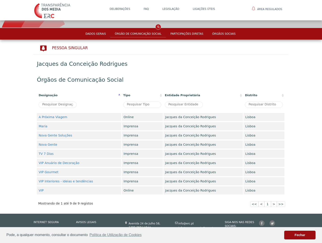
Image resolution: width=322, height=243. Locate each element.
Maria (43, 126)
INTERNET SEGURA (46, 222)
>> (281, 204)
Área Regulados (267, 9)
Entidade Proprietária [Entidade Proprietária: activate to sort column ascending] (182, 95)
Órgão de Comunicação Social (138, 33)
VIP (41, 190)
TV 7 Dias (46, 154)
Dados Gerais (95, 33)
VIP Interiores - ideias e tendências (66, 181)
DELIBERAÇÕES (120, 9)
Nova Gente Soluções (55, 135)
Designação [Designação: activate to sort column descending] (48, 95)
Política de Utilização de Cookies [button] (115, 235)
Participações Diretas (186, 33)
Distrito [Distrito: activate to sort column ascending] (251, 95)
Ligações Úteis (204, 9)
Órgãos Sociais (223, 33)
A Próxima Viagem (53, 117)
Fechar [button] (300, 235)
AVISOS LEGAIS (86, 222)
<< (254, 204)
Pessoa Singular (70, 48)
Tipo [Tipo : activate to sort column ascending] (126, 95)
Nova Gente (48, 144)
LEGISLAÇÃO (170, 9)
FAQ (146, 9)
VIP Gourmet (48, 172)
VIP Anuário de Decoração (59, 163)
